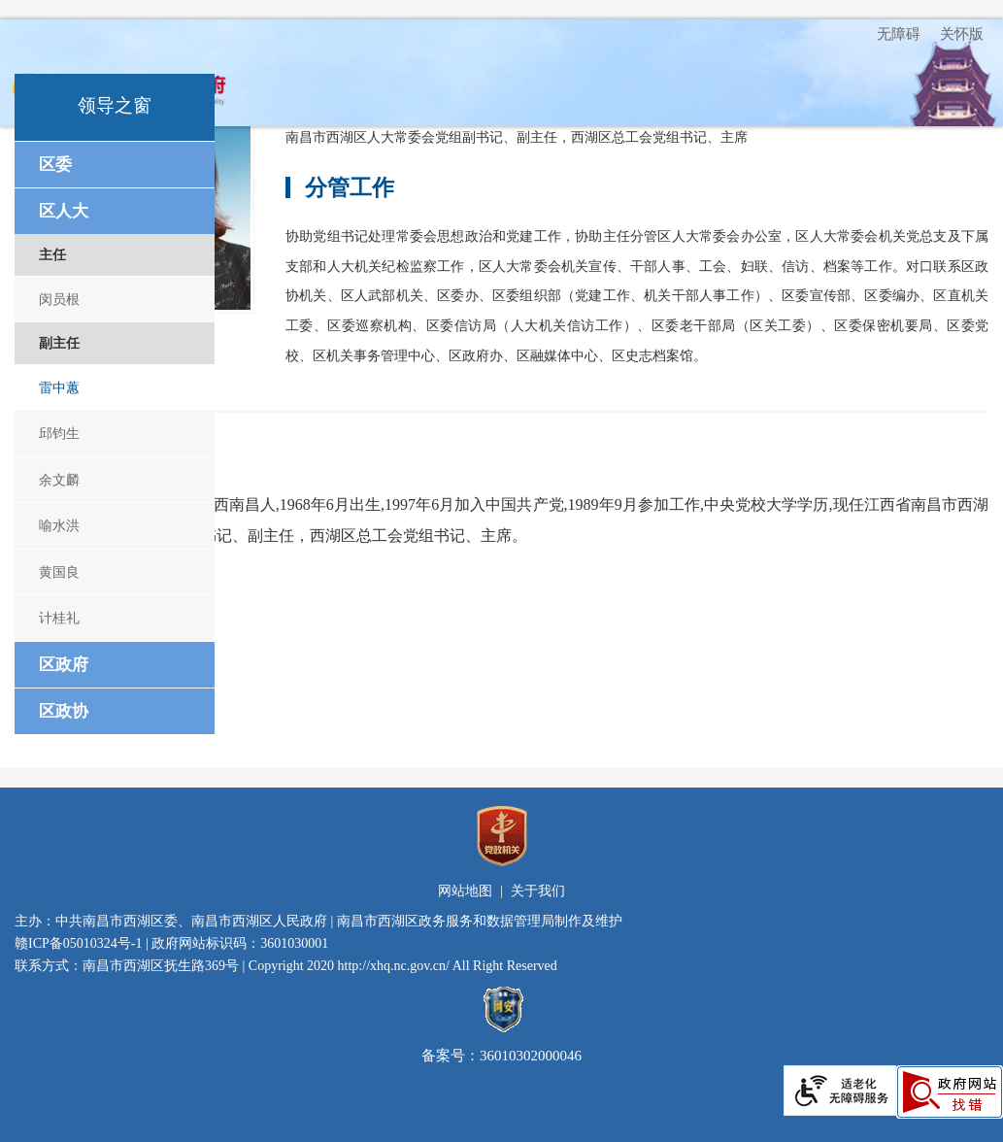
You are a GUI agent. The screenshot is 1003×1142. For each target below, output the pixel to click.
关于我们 (538, 891)
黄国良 (59, 572)
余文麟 (59, 479)
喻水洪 (59, 525)
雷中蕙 (59, 387)
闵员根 (59, 299)
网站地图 (465, 891)
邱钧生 (59, 433)
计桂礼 (59, 617)
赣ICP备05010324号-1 (78, 943)
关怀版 (962, 34)
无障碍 (898, 34)
